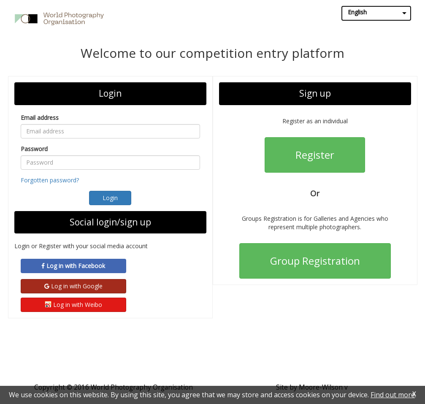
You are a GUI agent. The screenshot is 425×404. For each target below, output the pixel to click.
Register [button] (314, 155)
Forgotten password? (50, 180)
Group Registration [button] (315, 261)
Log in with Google (73, 286)
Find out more (393, 394)
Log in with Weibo (73, 305)
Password (34, 149)
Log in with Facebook (73, 266)
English (357, 12)
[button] (110, 198)
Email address (40, 118)
